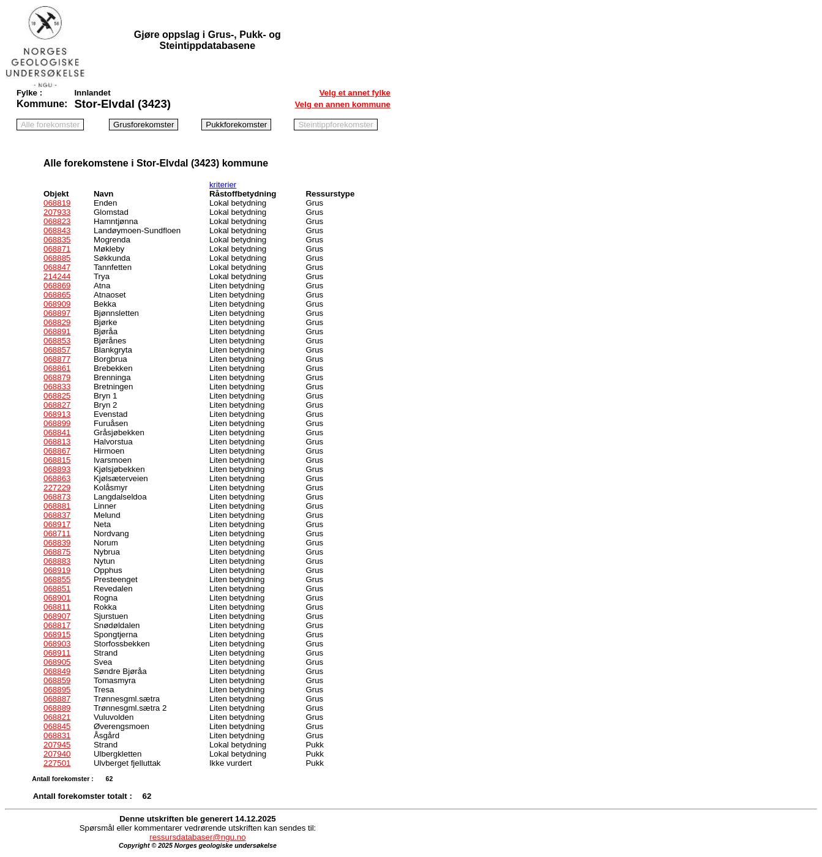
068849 (56, 671)
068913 (56, 414)
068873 (56, 496)
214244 (56, 276)
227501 (56, 763)
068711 (56, 533)
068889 (56, 708)
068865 (56, 294)
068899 (56, 423)
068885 (56, 258)
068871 (56, 248)
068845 (56, 726)
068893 (56, 469)
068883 (56, 561)
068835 (56, 239)
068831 (56, 735)
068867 (56, 450)
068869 (56, 285)
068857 (56, 349)
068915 (56, 634)
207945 (56, 744)
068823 (56, 221)
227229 (56, 487)
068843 (56, 230)
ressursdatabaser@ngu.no (197, 837)
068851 (56, 588)
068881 (56, 506)
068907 (56, 616)
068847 (56, 267)
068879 (56, 377)
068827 (56, 405)
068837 (56, 515)
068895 (56, 689)
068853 (56, 340)
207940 (56, 753)
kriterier (222, 184)
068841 (56, 432)
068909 (56, 304)
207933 (56, 212)
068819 (56, 203)
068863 (56, 478)
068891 (56, 331)
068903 (56, 643)
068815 (56, 460)
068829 (56, 322)
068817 (56, 625)
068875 (56, 551)
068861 (56, 368)
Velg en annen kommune (342, 104)
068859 (56, 680)
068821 (56, 717)
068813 (56, 441)
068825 (56, 395)
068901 (56, 597)
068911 (56, 652)
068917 (56, 524)
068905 (56, 662)
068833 (56, 386)
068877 (56, 359)
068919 (56, 570)
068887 (56, 698)
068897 (56, 313)
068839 (56, 542)
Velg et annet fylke (354, 92)
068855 (56, 579)
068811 (56, 607)
